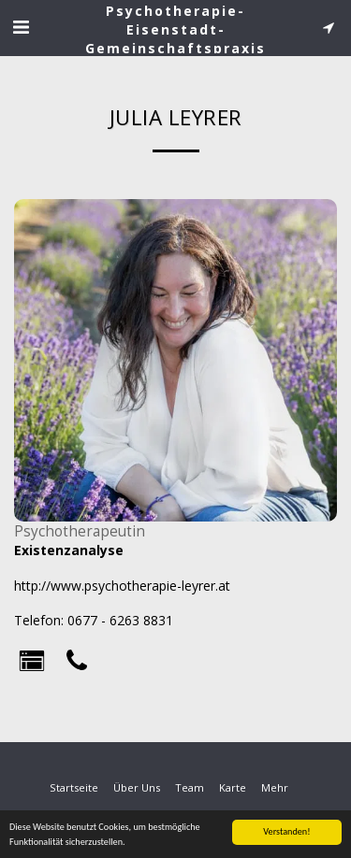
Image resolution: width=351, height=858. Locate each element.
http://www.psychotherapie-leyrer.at (122, 585)
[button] (21, 26)
